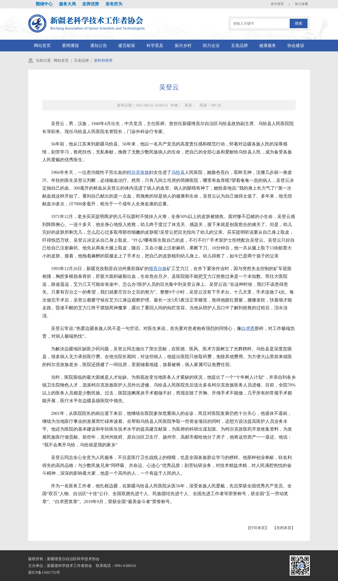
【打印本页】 (257, 528)
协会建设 (295, 45)
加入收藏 (301, 4)
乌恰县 (178, 172)
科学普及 (154, 45)
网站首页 (42, 45)
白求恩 (248, 328)
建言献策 (126, 45)
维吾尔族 (158, 268)
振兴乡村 (183, 45)
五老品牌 (239, 45)
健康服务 (267, 45)
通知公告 (98, 45)
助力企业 (211, 45)
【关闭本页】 (284, 528)
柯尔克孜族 (138, 172)
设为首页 (277, 4)
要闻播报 (70, 45)
